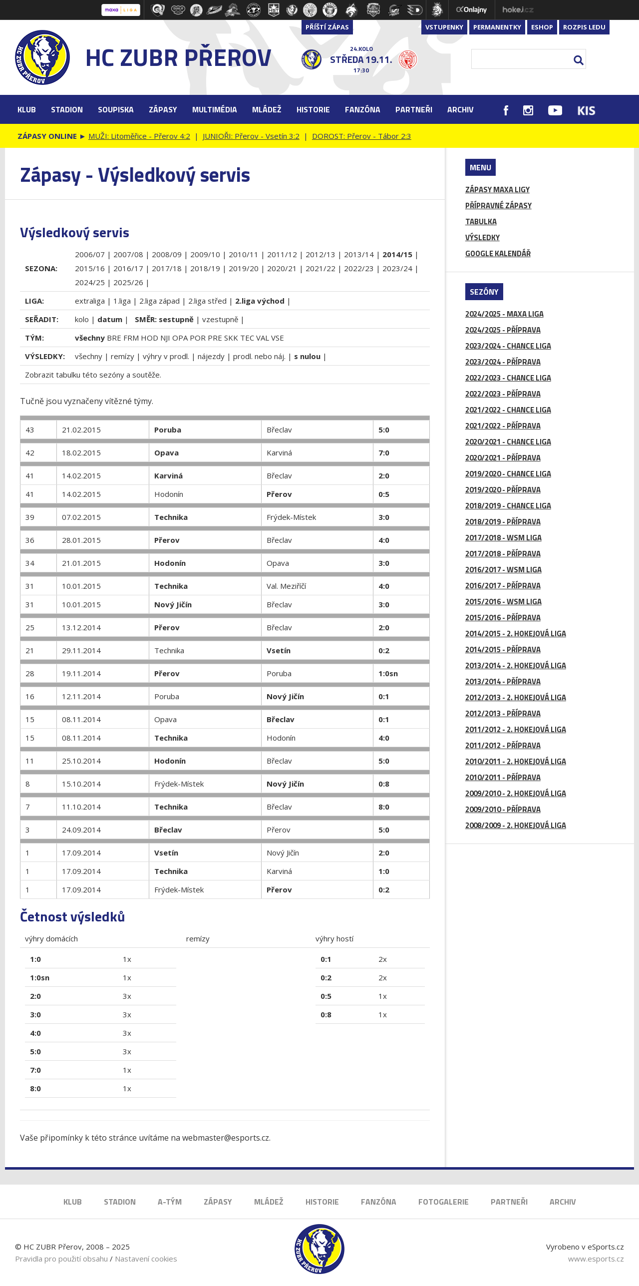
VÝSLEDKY (482, 237)
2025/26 (128, 282)
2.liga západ (159, 301)
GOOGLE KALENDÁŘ (498, 253)
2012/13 (320, 254)
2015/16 (90, 268)
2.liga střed (207, 301)
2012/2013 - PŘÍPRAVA (503, 713)
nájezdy (211, 356)
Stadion (120, 1202)
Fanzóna (378, 1202)
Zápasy (218, 1202)
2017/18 (167, 268)
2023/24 (397, 268)
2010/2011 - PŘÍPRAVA (503, 777)
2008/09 (167, 254)
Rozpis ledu (584, 26)
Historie (322, 1202)
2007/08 (128, 254)
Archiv (460, 109)
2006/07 (90, 254)
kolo (82, 319)
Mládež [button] (267, 109)
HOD (149, 338)
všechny (88, 356)
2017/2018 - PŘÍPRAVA (503, 553)
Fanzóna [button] (362, 109)
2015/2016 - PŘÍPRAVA (503, 617)
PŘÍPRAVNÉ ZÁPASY (498, 205)
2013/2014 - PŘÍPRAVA (503, 681)
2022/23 (359, 268)
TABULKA (481, 221)
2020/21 (282, 268)
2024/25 (90, 282)
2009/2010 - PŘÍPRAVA (503, 809)
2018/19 (205, 268)
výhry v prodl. (166, 356)
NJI (165, 338)
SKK (231, 338)
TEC (247, 338)
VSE (277, 338)
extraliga (90, 301)
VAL (262, 338)
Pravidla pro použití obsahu (61, 1259)
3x (127, 996)
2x (382, 959)
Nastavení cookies (146, 1259)
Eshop (542, 26)
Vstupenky (444, 26)
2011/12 (282, 254)
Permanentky (497, 26)
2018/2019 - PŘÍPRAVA (503, 521)
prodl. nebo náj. (259, 356)
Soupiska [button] (116, 109)
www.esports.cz (596, 1259)
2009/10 (205, 254)
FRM (131, 338)
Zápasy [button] (163, 109)
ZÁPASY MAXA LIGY (497, 189)
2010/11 (244, 254)
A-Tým (170, 1202)
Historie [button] (313, 109)
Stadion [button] (67, 109)
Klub (72, 1202)
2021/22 (320, 268)
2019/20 (244, 268)
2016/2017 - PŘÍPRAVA (503, 585)
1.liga (122, 301)
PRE (215, 338)
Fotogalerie (443, 1202)
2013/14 (359, 254)
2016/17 (128, 268)
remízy (122, 356)
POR (198, 338)
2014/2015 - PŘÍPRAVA (503, 649)
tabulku (68, 375)
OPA (180, 338)
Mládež (269, 1202)
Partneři (413, 109)
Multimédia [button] (214, 109)
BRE (114, 338)
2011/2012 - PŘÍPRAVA (503, 745)
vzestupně (220, 319)
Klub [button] (26, 109)
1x (127, 959)
